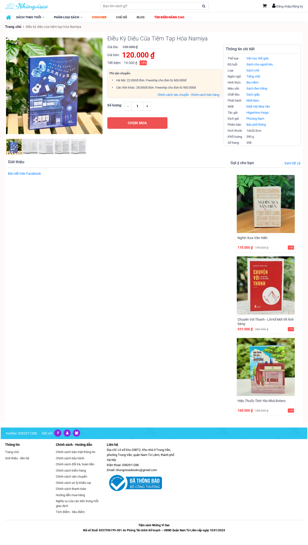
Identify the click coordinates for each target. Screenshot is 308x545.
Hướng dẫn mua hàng (70, 494)
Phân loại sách (68, 17)
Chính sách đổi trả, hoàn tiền (75, 464)
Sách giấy (253, 94)
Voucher (99, 17)
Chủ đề (121, 17)
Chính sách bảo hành (70, 458)
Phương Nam (255, 118)
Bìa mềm (252, 82)
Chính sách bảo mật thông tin (75, 452)
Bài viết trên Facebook (24, 173)
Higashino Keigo (257, 112)
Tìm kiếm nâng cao (169, 17)
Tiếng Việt (253, 76)
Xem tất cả (292, 163)
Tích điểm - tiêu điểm (70, 511)
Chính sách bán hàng (205, 94)
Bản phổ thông (256, 124)
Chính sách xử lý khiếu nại (73, 482)
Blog (141, 17)
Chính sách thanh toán (71, 488)
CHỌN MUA (137, 122)
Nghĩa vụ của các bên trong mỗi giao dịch (77, 503)
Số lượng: (114, 105)
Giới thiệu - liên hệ (17, 458)
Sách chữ (252, 70)
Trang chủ (12, 26)
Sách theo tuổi (30, 17)
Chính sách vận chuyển (173, 94)
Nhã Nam (252, 100)
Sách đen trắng (256, 88)
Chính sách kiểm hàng (71, 470)
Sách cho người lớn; (259, 64)
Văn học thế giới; (257, 58)
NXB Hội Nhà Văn (258, 106)
